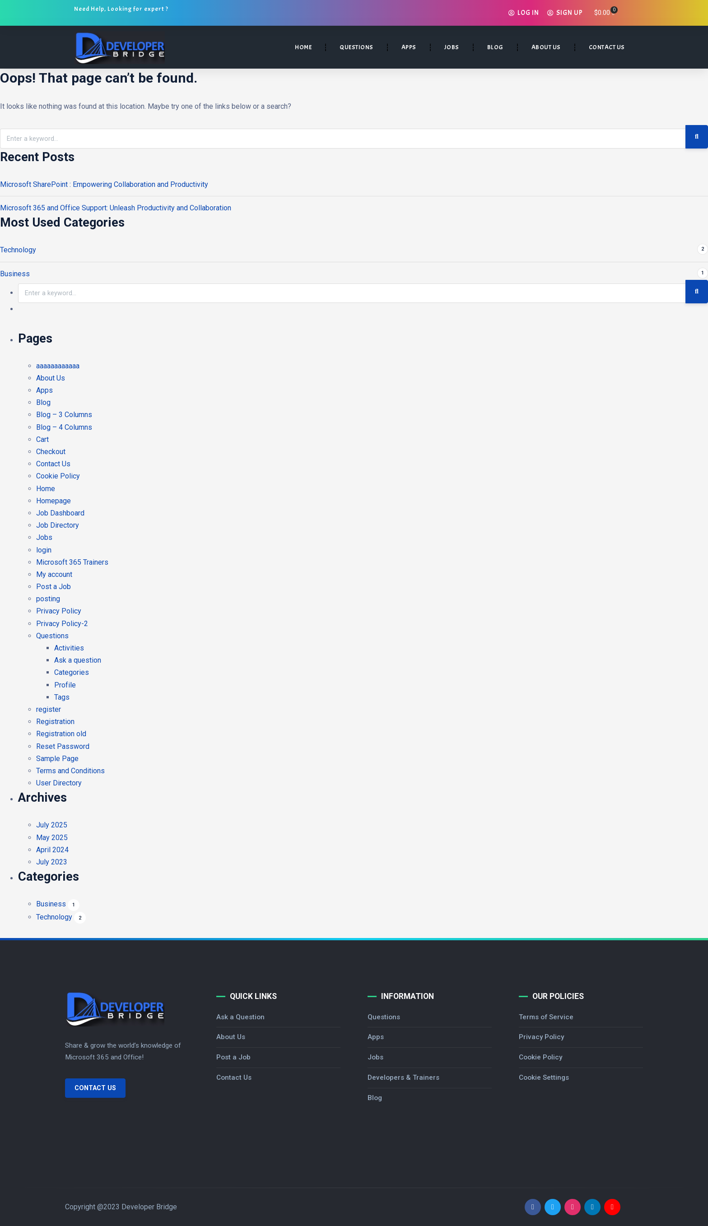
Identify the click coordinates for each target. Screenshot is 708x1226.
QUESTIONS (356, 47)
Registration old (61, 733)
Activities (69, 648)
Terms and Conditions (70, 770)
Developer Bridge (149, 1207)
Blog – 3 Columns (64, 414)
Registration (55, 721)
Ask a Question (240, 1017)
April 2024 (52, 849)
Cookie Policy (58, 476)
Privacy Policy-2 (62, 623)
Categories (71, 672)
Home (45, 488)
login (43, 550)
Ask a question (77, 660)
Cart (42, 439)
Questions (52, 636)
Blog (43, 402)
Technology (18, 250)
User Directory (59, 783)
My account (54, 574)
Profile (65, 685)
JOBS (451, 47)
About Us (50, 378)
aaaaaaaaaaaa (57, 366)
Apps (44, 390)
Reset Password (62, 746)
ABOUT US (546, 47)
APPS (408, 47)
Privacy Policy (58, 611)
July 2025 (51, 825)
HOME (303, 47)
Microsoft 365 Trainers (72, 562)
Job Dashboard (60, 513)
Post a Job (53, 586)
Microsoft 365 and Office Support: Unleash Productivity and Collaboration (115, 208)
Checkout (50, 451)
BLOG (495, 47)
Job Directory (57, 525)
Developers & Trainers (403, 1077)
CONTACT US (607, 47)
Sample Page (57, 758)
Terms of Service (546, 1017)
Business (15, 273)
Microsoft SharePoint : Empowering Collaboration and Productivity (104, 184)
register (48, 709)
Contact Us (53, 464)
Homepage (53, 501)
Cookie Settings (544, 1077)
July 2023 (51, 862)
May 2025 (52, 837)
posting (48, 598)
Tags (62, 697)
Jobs (44, 537)
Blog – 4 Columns (64, 427)
